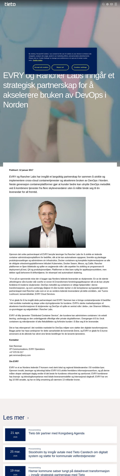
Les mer (13, 417)
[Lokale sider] (107, 4)
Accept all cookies (41, 67)
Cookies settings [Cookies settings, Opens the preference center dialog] (80, 67)
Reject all (60, 67)
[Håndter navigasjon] (115, 4)
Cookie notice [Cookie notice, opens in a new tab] (37, 60)
